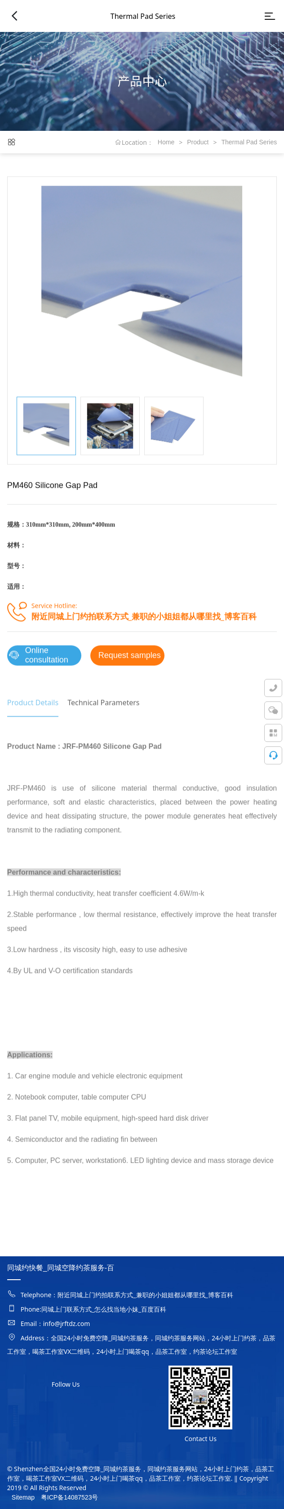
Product (198, 142)
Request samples (129, 659)
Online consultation (37, 659)
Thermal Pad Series (249, 142)
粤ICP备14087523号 (69, 1497)
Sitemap (23, 1497)
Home (166, 142)
